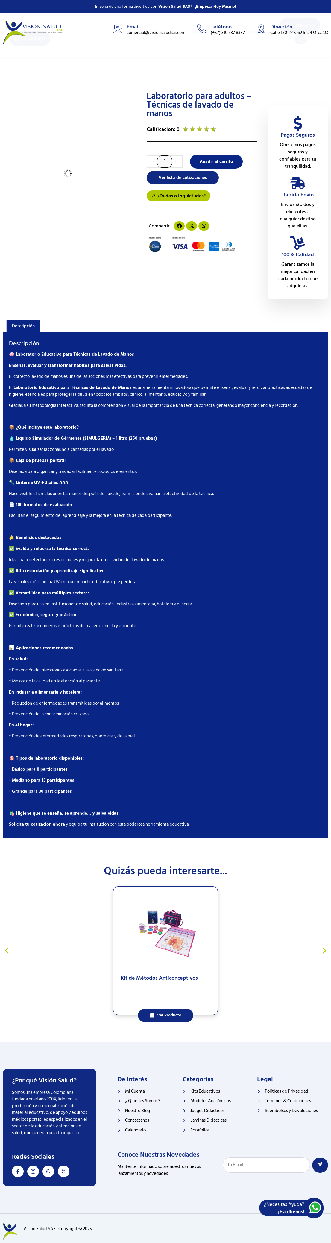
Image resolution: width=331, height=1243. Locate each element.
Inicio (123, 58)
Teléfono (221, 26)
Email (133, 26)
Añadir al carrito (217, 161)
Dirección (281, 26)
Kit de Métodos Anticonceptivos (159, 978)
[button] (179, 226)
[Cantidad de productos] (164, 161)
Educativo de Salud (157, 58)
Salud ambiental (252, 58)
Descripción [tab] (23, 326)
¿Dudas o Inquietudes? (178, 196)
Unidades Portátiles (206, 58)
